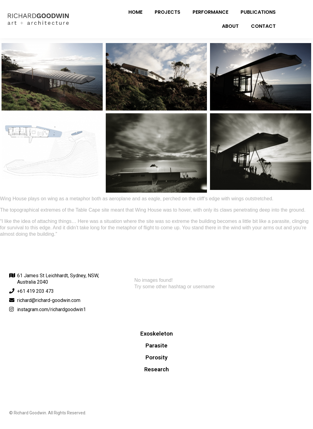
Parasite (156, 345)
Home (135, 12)
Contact (263, 26)
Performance (210, 12)
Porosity (156, 357)
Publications (258, 12)
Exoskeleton (156, 333)
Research (156, 369)
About (230, 26)
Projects (167, 12)
